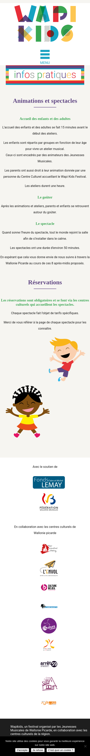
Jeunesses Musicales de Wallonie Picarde (43, 728)
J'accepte (22, 750)
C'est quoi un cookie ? (60, 750)
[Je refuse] (85, 746)
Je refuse (37, 750)
